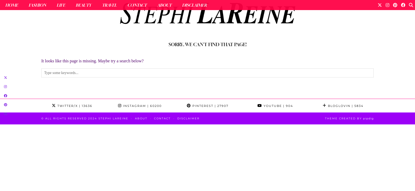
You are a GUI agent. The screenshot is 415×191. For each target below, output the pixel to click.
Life (61, 5)
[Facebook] (403, 5)
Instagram (140, 106)
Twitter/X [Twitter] (72, 106)
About (164, 5)
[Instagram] (387, 5)
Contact (137, 5)
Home (11, 5)
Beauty (83, 5)
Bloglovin (343, 106)
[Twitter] (380, 5)
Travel (109, 5)
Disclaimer (194, 5)
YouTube (275, 106)
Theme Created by (349, 118)
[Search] (411, 5)
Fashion (37, 5)
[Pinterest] (395, 5)
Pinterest (207, 106)
